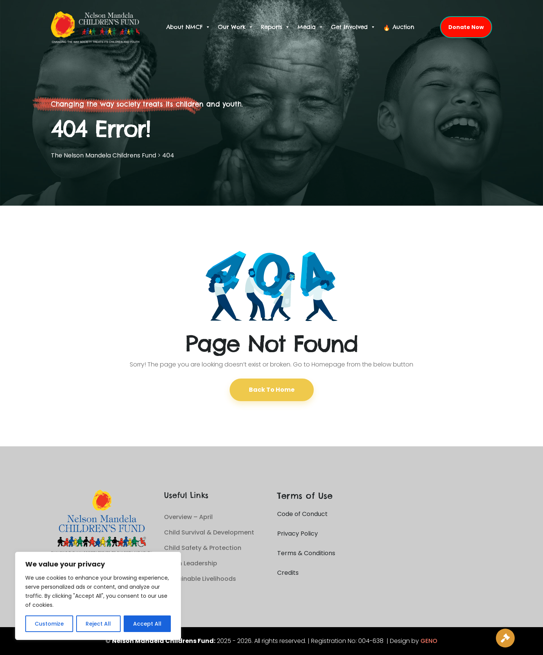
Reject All (98, 624)
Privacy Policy (297, 533)
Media (311, 27)
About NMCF (188, 27)
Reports (275, 27)
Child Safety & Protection (202, 548)
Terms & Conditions (306, 553)
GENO (428, 641)
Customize (49, 624)
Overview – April (188, 517)
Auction (403, 27)
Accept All (147, 624)
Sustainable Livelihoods (200, 578)
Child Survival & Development (209, 532)
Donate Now (466, 27)
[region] (98, 596)
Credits (288, 572)
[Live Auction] (505, 638)
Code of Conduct (302, 514)
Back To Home (272, 389)
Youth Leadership (190, 563)
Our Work (235, 27)
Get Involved (353, 27)
